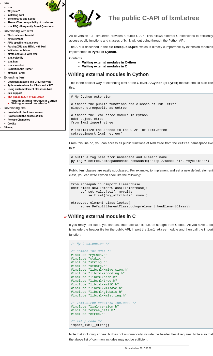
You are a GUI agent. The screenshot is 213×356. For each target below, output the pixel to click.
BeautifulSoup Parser (20, 69)
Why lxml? (14, 11)
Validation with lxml (19, 50)
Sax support (15, 93)
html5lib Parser (16, 73)
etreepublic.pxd (125, 47)
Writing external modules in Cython (34, 100)
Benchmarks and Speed (21, 18)
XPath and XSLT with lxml (23, 54)
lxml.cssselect (16, 65)
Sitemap (8, 127)
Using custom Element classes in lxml (30, 89)
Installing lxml (16, 15)
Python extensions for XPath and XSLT (30, 85)
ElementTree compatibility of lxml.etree (30, 22)
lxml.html (13, 61)
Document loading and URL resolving (29, 81)
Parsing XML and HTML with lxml (27, 46)
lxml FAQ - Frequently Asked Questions (31, 26)
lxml (10, 7)
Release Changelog (19, 119)
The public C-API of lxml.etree (26, 96)
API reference (15, 39)
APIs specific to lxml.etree (23, 42)
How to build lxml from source (25, 112)
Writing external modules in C (31, 103)
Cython (110, 52)
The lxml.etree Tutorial (21, 35)
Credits (12, 123)
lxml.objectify (15, 57)
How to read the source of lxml (26, 116)
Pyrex (96, 52)
